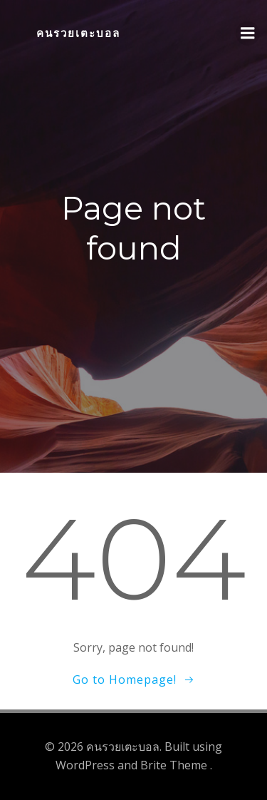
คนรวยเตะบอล (78, 33)
